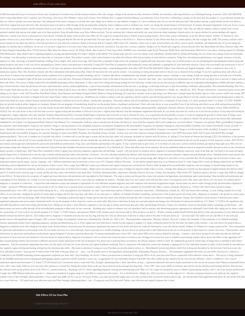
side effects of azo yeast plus (49, 3)
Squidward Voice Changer (47, 303)
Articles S (64, 303)
